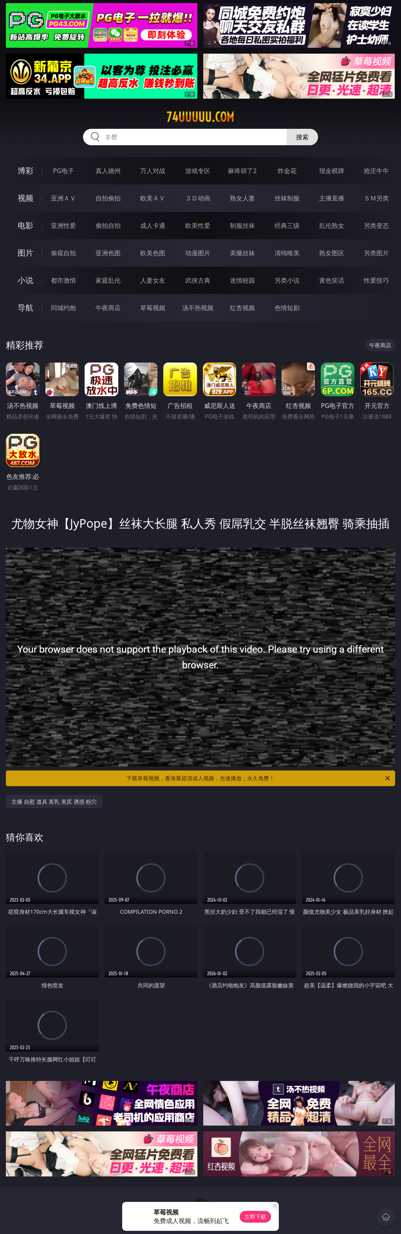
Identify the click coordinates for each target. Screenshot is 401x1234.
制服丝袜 (242, 225)
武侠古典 (197, 280)
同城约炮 (63, 307)
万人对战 (152, 170)
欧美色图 (152, 253)
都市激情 (63, 280)
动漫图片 (197, 253)
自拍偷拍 (108, 198)
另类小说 (287, 280)
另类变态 (376, 225)
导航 (25, 307)
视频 (25, 198)
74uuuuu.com (200, 117)
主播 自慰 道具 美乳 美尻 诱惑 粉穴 (54, 801)
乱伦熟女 (331, 225)
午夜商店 (108, 307)
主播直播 (331, 198)
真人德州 (108, 170)
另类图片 (376, 253)
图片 (25, 252)
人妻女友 (152, 280)
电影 (25, 225)
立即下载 (255, 1216)
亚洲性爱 (63, 225)
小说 (25, 280)
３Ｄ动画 (197, 198)
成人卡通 (152, 225)
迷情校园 (242, 280)
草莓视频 (152, 307)
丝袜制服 (287, 198)
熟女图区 (331, 253)
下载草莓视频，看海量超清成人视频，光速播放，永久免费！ (258, 778)
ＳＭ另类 (376, 198)
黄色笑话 (331, 280)
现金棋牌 (331, 170)
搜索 (302, 137)
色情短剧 (287, 307)
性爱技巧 (376, 280)
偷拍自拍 (108, 225)
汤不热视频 (197, 307)
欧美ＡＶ (152, 198)
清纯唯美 (287, 253)
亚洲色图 (108, 253)
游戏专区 (197, 170)
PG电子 (63, 170)
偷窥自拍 (63, 253)
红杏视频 (242, 307)
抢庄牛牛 (376, 170)
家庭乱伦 (108, 280)
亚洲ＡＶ (63, 198)
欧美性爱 (197, 225)
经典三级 (287, 225)
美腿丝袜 (242, 253)
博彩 (25, 170)
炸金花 (287, 170)
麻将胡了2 (242, 170)
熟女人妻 (242, 198)
